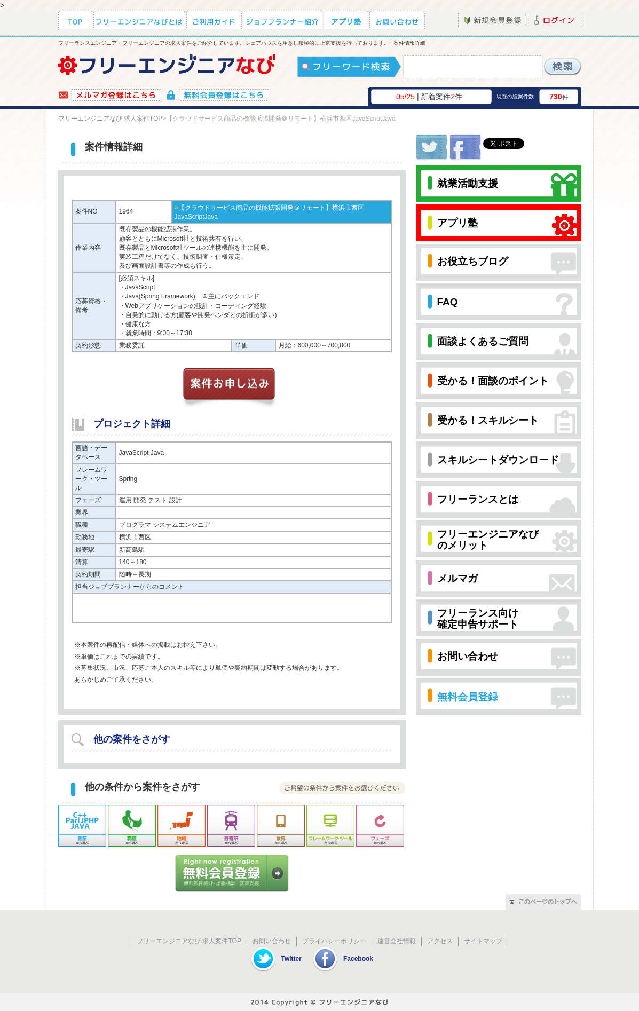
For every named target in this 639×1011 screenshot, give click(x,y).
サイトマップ (483, 941)
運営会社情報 (396, 941)
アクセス (440, 941)
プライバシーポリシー (334, 941)
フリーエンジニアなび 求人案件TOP (110, 118)
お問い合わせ (272, 941)
